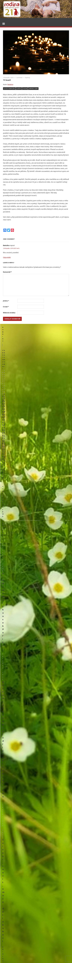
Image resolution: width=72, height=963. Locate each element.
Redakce (10, 85)
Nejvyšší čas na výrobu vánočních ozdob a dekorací (20, 681)
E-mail (6, 307)
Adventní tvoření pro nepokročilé (14, 629)
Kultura (5, 436)
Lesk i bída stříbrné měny (49, 797)
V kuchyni (41, 337)
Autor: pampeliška (9, 89)
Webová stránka (9, 313)
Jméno (6, 301)
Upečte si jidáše (57, 353)
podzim (25, 89)
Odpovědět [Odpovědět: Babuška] (7, 258)
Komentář (7, 272)
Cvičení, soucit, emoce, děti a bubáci (20, 554)
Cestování (6, 337)
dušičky (18, 89)
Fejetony (27, 78)
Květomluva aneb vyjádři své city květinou (23, 514)
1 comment (18, 78)
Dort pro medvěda (8, 733)
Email (4, 564)
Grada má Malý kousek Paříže (17, 474)
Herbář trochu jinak (17, 938)
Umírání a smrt (33, 89)
